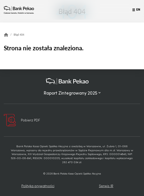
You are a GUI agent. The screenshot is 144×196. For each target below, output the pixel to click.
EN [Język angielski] (138, 9)
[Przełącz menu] (133, 9)
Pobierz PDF (30, 120)
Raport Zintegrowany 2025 (72, 93)
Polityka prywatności (37, 185)
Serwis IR (106, 185)
